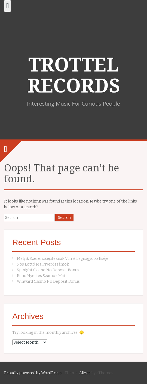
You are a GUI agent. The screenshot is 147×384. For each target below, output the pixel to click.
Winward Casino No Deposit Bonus (48, 281)
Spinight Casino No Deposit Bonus (48, 270)
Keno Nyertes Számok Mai (41, 275)
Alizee (85, 373)
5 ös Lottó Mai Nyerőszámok (43, 264)
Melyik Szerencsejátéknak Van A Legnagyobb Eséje (62, 258)
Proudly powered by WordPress (33, 373)
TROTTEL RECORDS (73, 75)
